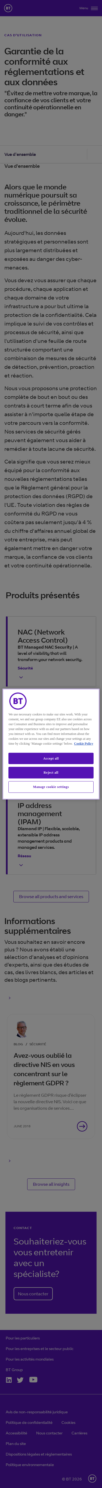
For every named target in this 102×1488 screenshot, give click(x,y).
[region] (50, 743)
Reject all (51, 772)
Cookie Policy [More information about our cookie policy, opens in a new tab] (83, 743)
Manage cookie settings (51, 787)
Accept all (51, 758)
